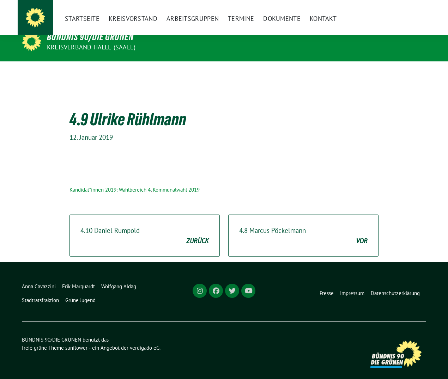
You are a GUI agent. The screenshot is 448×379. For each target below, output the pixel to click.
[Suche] (403, 11)
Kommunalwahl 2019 (176, 178)
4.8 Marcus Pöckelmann (303, 225)
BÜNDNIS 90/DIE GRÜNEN (90, 37)
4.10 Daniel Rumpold (144, 225)
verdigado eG (144, 336)
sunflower (76, 336)
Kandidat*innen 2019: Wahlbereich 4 (110, 178)
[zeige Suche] (413, 11)
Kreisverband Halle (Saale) (91, 47)
